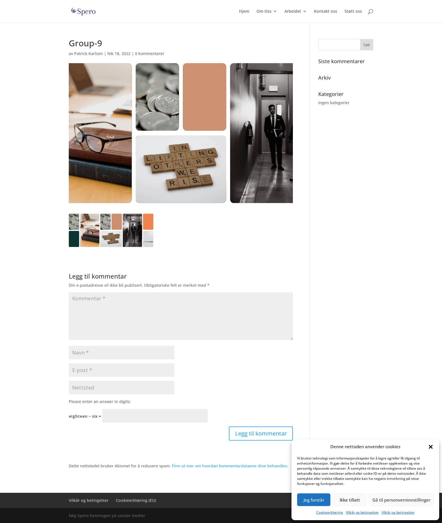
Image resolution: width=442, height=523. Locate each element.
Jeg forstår (314, 500)
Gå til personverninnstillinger (401, 500)
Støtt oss (353, 11)
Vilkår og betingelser (362, 512)
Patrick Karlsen (88, 53)
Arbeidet (292, 11)
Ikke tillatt (350, 500)
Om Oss (264, 11)
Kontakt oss (325, 11)
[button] (431, 447)
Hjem (244, 11)
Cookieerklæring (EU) (136, 500)
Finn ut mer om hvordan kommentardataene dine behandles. (230, 466)
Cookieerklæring (329, 512)
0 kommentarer (149, 53)
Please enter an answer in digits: (100, 401)
